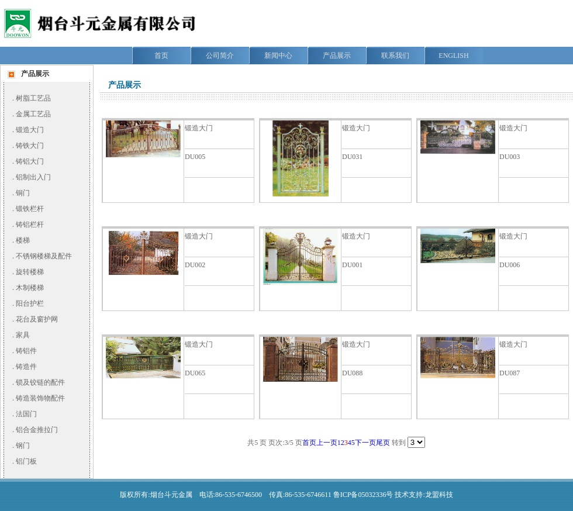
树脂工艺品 (33, 98)
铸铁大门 (30, 145)
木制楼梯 (30, 288)
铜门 (23, 193)
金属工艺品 (33, 114)
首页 (309, 443)
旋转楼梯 (30, 272)
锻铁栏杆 (30, 209)
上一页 (326, 443)
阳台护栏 (30, 303)
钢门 (23, 445)
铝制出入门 (33, 177)
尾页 (383, 443)
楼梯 (23, 240)
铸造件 (26, 366)
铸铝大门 (30, 161)
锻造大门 (30, 130)
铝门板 (26, 461)
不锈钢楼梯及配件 (44, 256)
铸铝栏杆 (30, 224)
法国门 (26, 414)
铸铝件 (26, 351)
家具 (23, 335)
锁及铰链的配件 (40, 382)
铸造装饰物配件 (40, 398)
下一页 (365, 443)
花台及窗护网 (37, 319)
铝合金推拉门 (37, 430)
